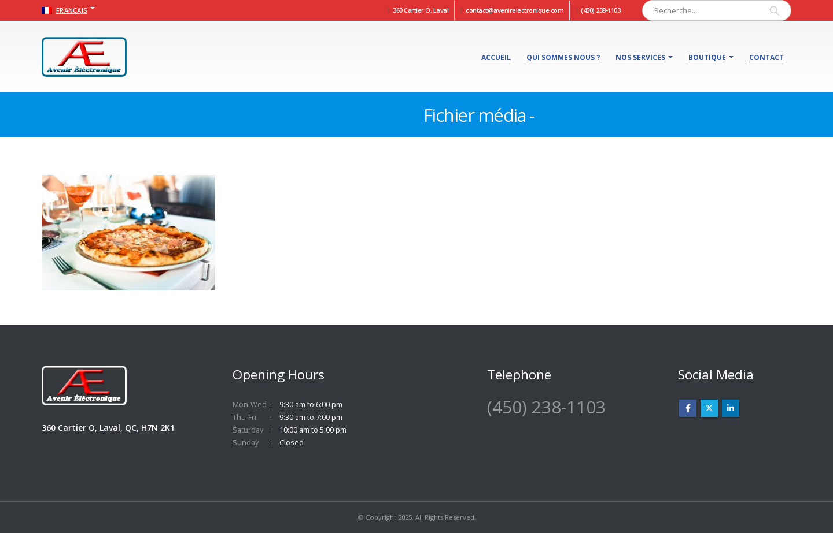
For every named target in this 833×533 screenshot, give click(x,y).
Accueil (496, 57)
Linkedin (730, 408)
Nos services (640, 57)
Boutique (707, 57)
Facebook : (687, 408)
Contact (766, 57)
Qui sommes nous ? (563, 57)
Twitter (709, 408)
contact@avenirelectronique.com (514, 10)
